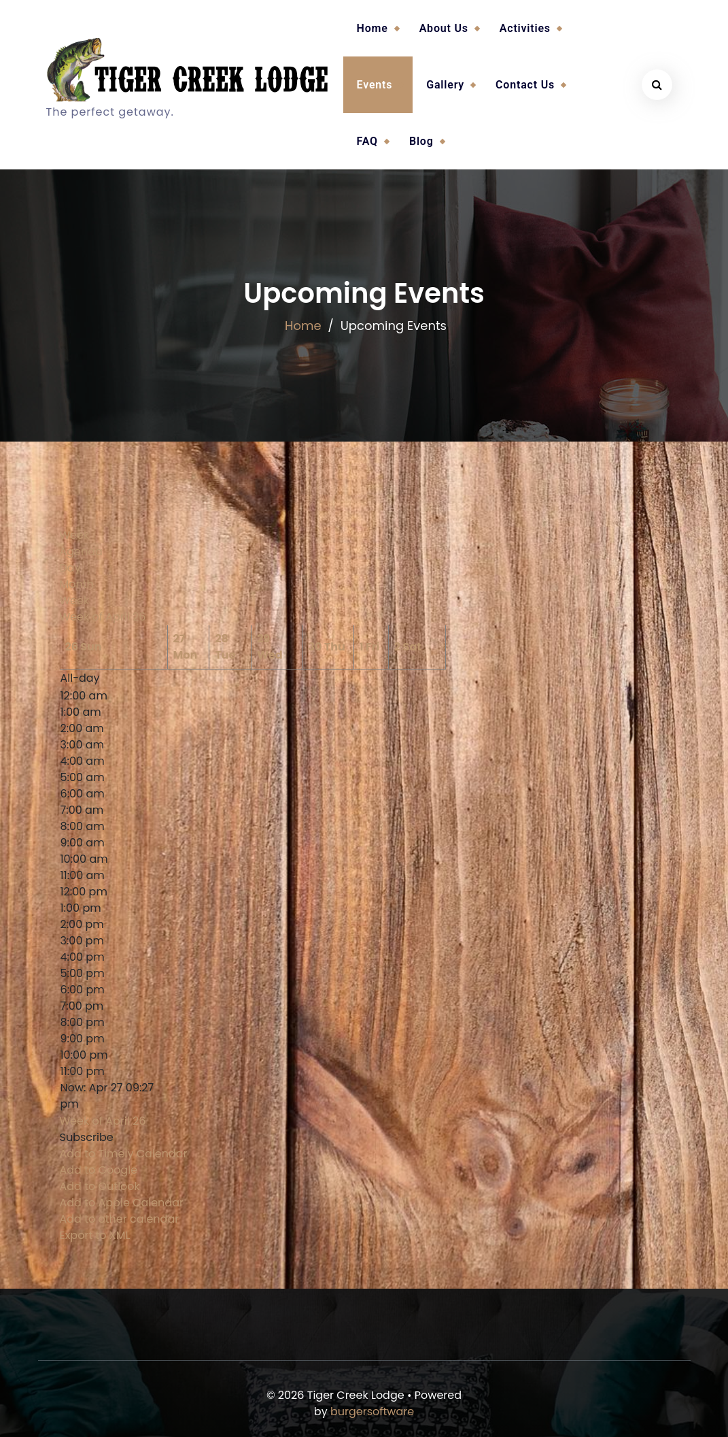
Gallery (445, 84)
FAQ (367, 141)
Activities (525, 28)
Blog (421, 141)
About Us (443, 28)
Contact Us (525, 84)
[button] (87, 1137)
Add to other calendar (119, 1219)
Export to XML (95, 1235)
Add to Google (99, 1170)
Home (372, 28)
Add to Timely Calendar (124, 1153)
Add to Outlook (100, 1186)
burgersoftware (372, 1411)
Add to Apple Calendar (122, 1202)
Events (375, 84)
